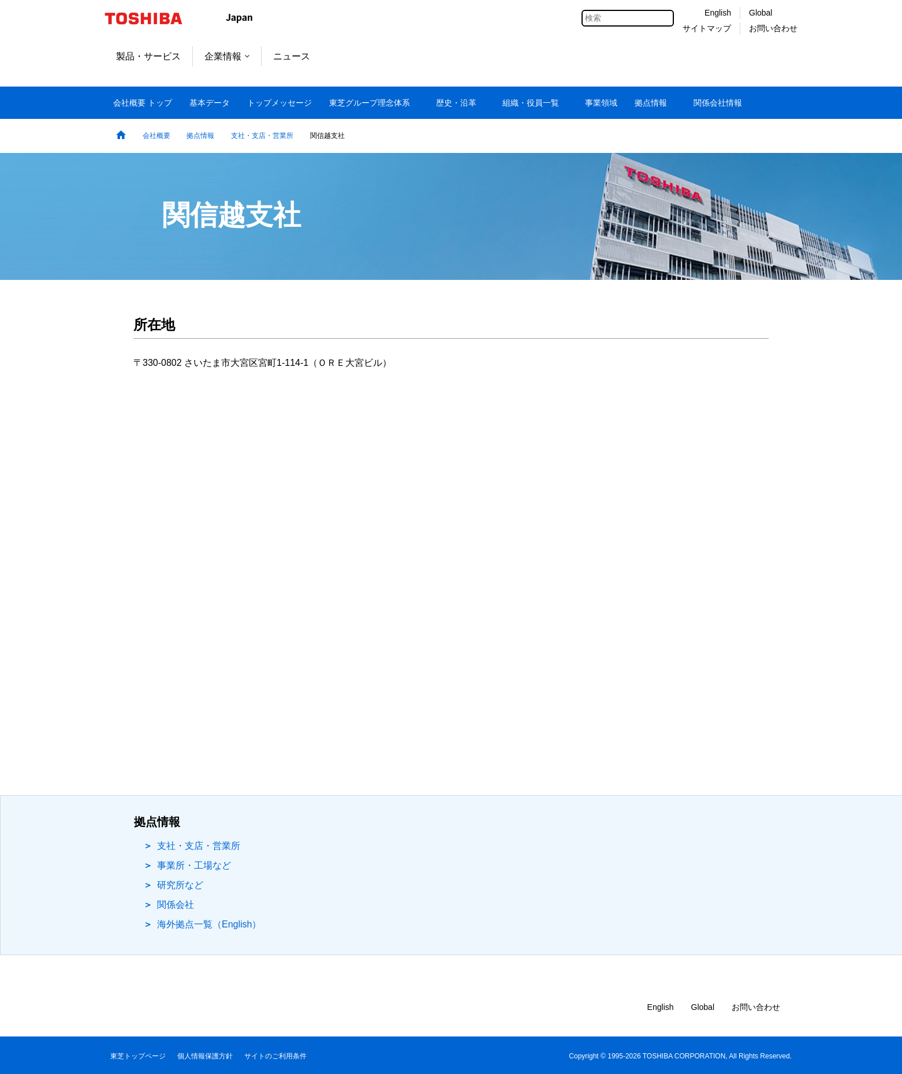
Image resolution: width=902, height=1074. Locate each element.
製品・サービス (148, 56)
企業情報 (226, 56)
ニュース (291, 56)
